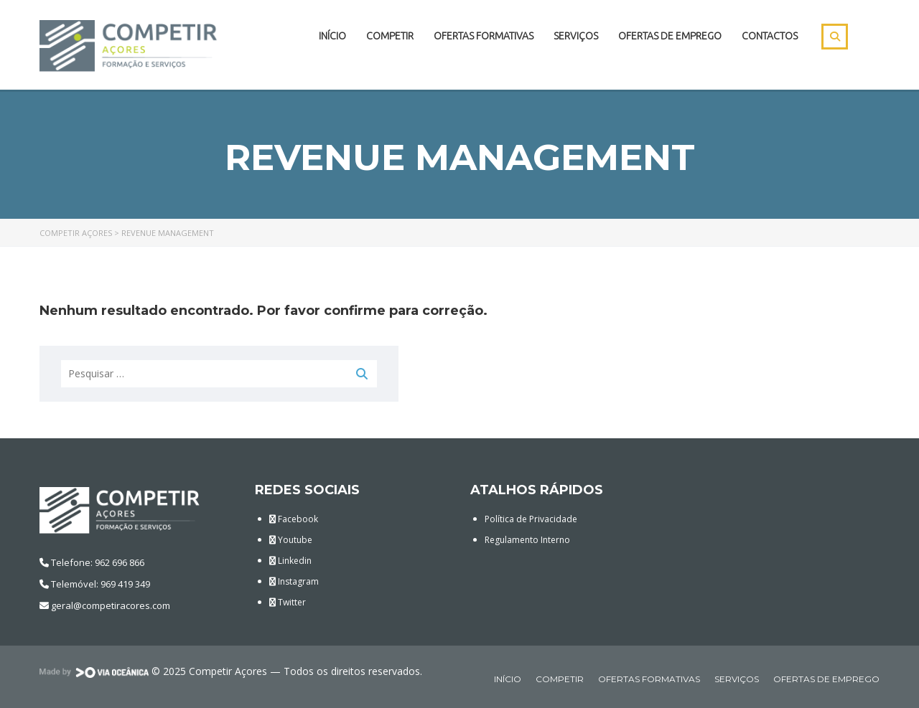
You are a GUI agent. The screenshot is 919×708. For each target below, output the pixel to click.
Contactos (770, 36)
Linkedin (290, 560)
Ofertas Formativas (483, 36)
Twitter (287, 602)
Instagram (294, 581)
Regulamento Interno (527, 540)
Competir (390, 36)
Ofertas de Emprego (670, 36)
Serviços (576, 36)
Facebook (293, 519)
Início (332, 36)
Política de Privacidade (531, 519)
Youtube (290, 540)
